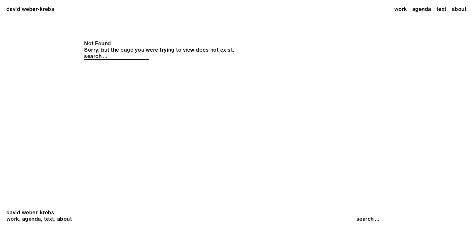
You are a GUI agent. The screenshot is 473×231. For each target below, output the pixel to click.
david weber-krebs (30, 9)
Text (441, 9)
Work (400, 9)
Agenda (421, 9)
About (459, 9)
